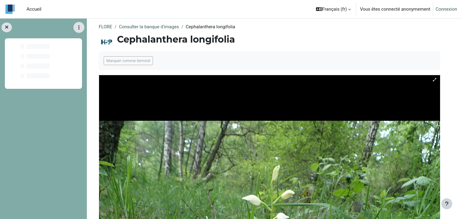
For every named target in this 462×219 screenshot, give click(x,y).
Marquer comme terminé (128, 60)
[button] (333, 9)
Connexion (446, 9)
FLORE (105, 27)
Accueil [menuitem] (34, 9)
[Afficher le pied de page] (446, 203)
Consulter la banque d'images (149, 27)
